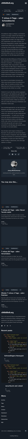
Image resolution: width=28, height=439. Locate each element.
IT (20, 289)
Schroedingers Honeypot (14, 356)
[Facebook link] (5, 326)
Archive (3, 400)
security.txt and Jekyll (14, 386)
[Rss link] (10, 326)
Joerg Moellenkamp (10, 23)
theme (19, 431)
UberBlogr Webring (14, 435)
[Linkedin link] (7, 326)
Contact (3, 409)
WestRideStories (15, 14)
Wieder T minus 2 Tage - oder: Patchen (13, 294)
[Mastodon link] (2, 326)
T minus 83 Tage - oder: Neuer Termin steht (13, 211)
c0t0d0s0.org (7, 3)
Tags (2, 403)
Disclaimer (4, 416)
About (2, 406)
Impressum (4, 413)
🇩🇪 (3, 14)
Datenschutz (4, 419)
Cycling (8, 14)
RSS (2, 422)
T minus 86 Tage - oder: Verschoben (10, 252)
